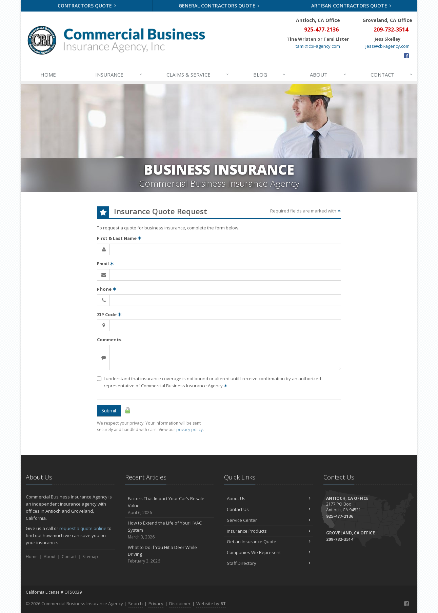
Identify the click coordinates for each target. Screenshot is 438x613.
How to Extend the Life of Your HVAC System (170, 530)
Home (48, 74)
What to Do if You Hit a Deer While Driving (170, 554)
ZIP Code (109, 314)
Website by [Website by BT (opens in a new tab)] (211, 603)
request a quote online (82, 528)
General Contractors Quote (219, 5)
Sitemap (90, 556)
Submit (109, 410)
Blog (269, 74)
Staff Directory (269, 563)
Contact (392, 74)
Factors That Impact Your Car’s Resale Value (170, 505)
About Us (269, 498)
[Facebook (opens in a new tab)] (406, 56)
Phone (106, 289)
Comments (109, 339)
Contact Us (269, 509)
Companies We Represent (269, 552)
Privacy (155, 603)
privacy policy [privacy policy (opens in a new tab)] (189, 429)
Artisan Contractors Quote (351, 5)
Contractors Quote (87, 5)
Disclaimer (180, 603)
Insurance (118, 74)
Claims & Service (198, 74)
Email (105, 264)
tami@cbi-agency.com (318, 46)
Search (135, 603)
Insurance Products (269, 531)
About (328, 74)
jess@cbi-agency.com (387, 46)
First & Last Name (119, 238)
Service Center (269, 520)
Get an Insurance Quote (269, 541)
